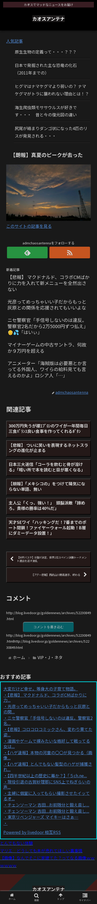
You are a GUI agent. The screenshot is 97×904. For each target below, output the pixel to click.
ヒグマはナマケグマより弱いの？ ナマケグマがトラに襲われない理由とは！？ (52, 90)
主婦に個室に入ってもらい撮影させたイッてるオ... (46, 796)
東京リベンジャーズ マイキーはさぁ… (43, 817)
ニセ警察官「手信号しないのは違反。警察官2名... (48, 720)
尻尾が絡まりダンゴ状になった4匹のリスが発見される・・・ (51, 132)
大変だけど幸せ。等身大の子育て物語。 (40, 688)
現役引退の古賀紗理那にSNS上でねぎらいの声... (46, 784)
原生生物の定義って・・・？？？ (46, 52)
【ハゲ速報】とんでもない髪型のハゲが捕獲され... (47, 766)
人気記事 (14, 41)
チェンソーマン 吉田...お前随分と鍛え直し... (48, 805)
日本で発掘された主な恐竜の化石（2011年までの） (46, 69)
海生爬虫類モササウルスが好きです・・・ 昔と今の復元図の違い (46, 111)
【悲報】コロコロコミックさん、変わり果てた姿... (47, 732)
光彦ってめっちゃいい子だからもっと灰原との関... (46, 709)
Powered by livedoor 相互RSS (32, 832)
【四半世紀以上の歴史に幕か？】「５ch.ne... (47, 775)
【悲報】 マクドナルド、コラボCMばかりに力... (45, 697)
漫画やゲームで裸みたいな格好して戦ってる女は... (46, 743)
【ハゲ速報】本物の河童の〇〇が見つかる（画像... (47, 755)
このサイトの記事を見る (29, 226)
